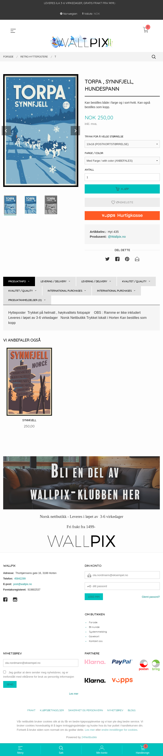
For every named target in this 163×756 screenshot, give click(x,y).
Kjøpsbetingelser (52, 710)
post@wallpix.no (22, 584)
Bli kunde (94, 627)
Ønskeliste (122, 202)
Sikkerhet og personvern (85, 710)
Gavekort (94, 636)
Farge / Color (94, 153)
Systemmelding (98, 632)
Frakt (31, 710)
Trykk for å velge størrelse (104, 136)
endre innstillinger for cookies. (120, 730)
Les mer (73, 694)
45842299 (19, 579)
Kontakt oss (96, 641)
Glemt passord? (151, 597)
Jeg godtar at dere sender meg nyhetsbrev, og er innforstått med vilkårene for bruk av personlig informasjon (38, 675)
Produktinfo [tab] (17, 281)
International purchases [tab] (65, 290)
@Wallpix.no (117, 236)
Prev (6, 130)
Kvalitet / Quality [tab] (134, 281)
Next (75, 130)
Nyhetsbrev (115, 710)
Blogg (132, 710)
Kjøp (122, 189)
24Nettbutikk (89, 737)
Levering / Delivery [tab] (53, 281)
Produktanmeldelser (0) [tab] (25, 300)
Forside (93, 622)
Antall (89, 169)
